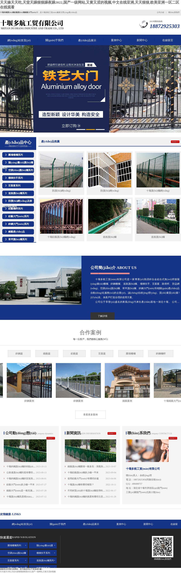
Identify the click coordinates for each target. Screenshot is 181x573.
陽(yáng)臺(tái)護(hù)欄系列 (45, 548)
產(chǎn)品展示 (87, 40)
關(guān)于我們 (54, 40)
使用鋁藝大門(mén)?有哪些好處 (83, 478)
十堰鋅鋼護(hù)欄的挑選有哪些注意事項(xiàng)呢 (92, 496)
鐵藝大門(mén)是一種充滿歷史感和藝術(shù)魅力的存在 (34, 490)
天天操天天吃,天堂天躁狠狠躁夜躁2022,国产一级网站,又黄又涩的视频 (28, 572)
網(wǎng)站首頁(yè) (19, 40)
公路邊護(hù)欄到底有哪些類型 (21, 472)
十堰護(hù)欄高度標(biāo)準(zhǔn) (23, 496)
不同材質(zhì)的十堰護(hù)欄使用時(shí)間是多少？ (93, 490)
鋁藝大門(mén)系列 (18, 216)
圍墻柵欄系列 (15, 155)
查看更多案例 (90, 414)
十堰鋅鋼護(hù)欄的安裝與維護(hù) (23, 478)
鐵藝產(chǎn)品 (16, 231)
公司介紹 (160, 12)
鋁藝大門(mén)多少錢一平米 (20, 484)
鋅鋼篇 (19, 353)
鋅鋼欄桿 (161, 353)
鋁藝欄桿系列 (15, 208)
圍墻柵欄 (131, 353)
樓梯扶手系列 (15, 178)
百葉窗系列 (14, 185)
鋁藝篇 (74, 353)
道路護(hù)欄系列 (17, 193)
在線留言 (167, 40)
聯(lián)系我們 (173, 12)
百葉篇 (102, 353)
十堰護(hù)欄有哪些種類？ (81, 484)
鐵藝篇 (46, 353)
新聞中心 (142, 40)
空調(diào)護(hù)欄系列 (20, 170)
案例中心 (116, 40)
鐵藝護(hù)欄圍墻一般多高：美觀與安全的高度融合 (93, 466)
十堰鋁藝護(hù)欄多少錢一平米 (83, 472)
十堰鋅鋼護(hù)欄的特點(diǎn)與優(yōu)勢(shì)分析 (31, 466)
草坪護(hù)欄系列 (17, 239)
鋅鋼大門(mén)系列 (18, 224)
